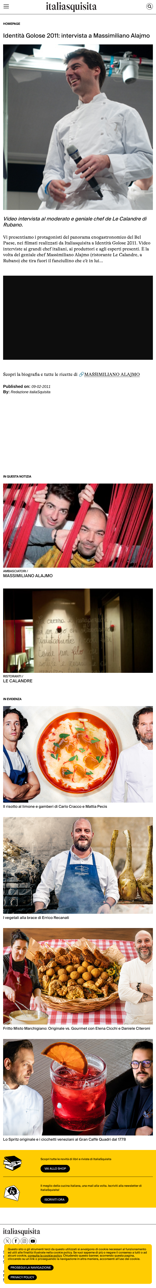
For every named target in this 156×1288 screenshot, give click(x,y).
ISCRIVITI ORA (54, 1199)
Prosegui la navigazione (31, 1267)
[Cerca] (149, 6)
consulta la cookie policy (45, 1255)
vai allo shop (55, 1168)
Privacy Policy (22, 1277)
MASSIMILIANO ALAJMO (112, 374)
